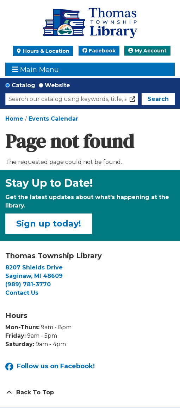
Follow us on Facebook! (50, 367)
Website (57, 85)
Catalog (23, 85)
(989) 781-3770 (28, 284)
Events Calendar (53, 118)
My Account (147, 50)
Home (14, 118)
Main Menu (35, 69)
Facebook (99, 50)
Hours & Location (45, 51)
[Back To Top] (90, 392)
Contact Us (21, 292)
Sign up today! (48, 223)
